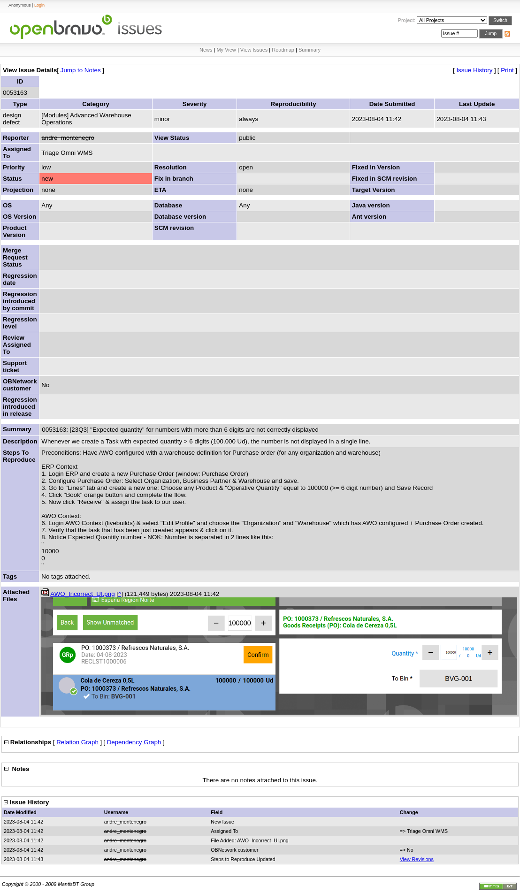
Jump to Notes (81, 70)
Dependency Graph (134, 742)
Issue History (474, 70)
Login (39, 5)
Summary (309, 50)
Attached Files (16, 595)
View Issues (254, 50)
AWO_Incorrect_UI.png (82, 593)
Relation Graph (77, 742)
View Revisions (417, 859)
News (206, 50)
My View (226, 50)
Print (507, 70)
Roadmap (283, 50)
